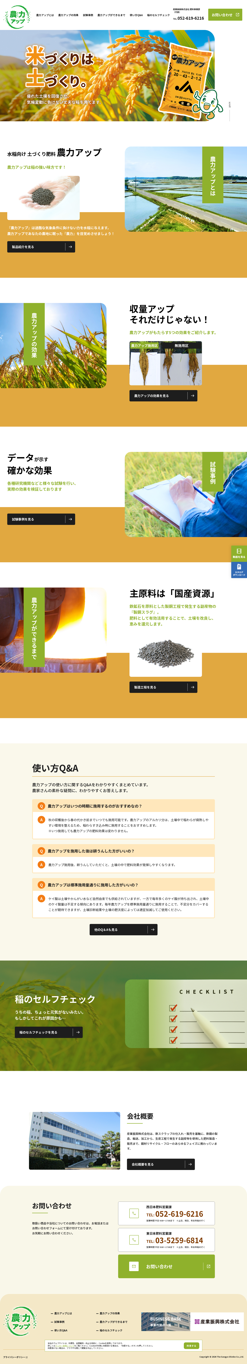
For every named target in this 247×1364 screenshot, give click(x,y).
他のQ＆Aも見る (106, 929)
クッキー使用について (64, 1345)
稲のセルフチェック (158, 15)
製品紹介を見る (23, 246)
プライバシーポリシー (14, 1357)
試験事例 (88, 15)
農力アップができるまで (111, 15)
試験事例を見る (23, 519)
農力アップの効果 (68, 15)
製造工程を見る (145, 687)
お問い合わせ (222, 14)
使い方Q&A (136, 15)
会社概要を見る (143, 1164)
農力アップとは (45, 15)
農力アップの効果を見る (151, 395)
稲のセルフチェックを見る (38, 1032)
